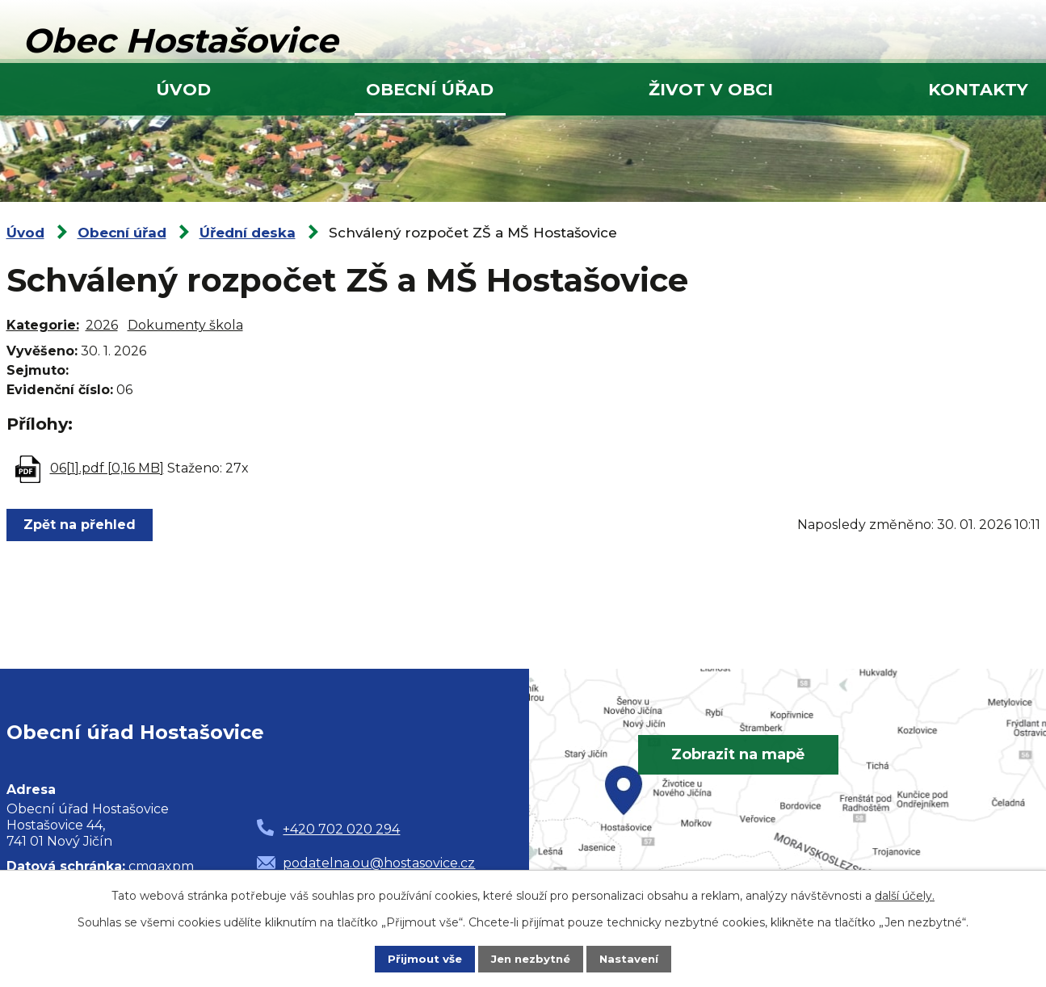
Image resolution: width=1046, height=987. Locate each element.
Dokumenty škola (185, 325)
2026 (102, 325)
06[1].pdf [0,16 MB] (107, 468)
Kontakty (978, 89)
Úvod (183, 89)
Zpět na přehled (82, 524)
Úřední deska (248, 233)
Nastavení (632, 958)
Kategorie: (42, 325)
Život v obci (711, 89)
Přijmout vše (421, 958)
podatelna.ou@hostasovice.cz (379, 863)
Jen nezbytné (530, 958)
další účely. (905, 895)
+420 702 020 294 (341, 829)
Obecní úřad (430, 89)
